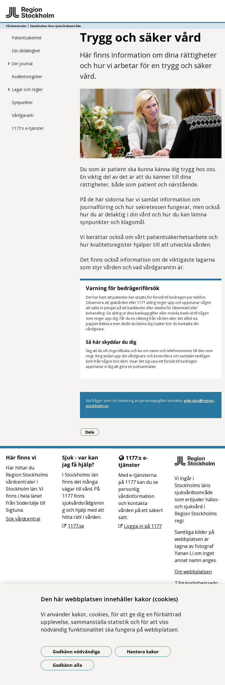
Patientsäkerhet (27, 38)
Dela (92, 432)
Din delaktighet (26, 50)
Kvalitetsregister (27, 76)
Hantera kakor (143, 651)
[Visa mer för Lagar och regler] (7, 89)
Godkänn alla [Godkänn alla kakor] (67, 665)
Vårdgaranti (22, 115)
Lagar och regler (27, 89)
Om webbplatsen (193, 571)
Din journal (22, 63)
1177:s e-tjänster (28, 128)
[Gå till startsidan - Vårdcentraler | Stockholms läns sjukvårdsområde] (112, 13)
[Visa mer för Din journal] (7, 63)
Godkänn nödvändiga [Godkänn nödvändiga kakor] (76, 651)
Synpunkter (22, 102)
